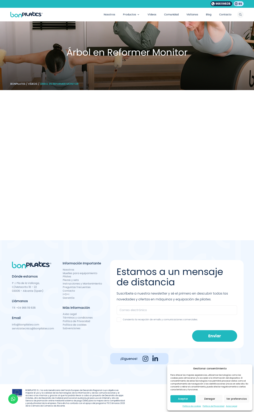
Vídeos (32, 84)
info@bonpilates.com (25, 324)
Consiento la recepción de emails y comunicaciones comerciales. (160, 319)
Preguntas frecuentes (77, 287)
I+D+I (66, 294)
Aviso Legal (231, 406)
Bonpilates (17, 84)
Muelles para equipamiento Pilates (80, 275)
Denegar (209, 398)
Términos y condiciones (78, 317)
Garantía (68, 298)
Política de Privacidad (213, 406)
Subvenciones (71, 328)
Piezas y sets (71, 280)
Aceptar (183, 398)
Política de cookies (192, 406)
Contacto (69, 290)
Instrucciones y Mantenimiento (82, 283)
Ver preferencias (236, 398)
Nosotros (68, 269)
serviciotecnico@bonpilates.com (33, 328)
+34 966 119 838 (26, 308)
